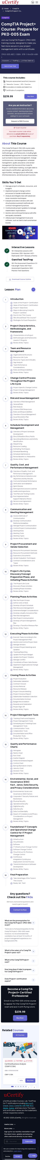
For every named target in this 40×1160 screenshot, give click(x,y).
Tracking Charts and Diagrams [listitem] (22, 718)
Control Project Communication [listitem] (23, 528)
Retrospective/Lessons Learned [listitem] (23, 489)
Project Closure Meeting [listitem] (20, 691)
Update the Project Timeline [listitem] (22, 657)
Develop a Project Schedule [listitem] (21, 605)
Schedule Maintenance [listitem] (20, 454)
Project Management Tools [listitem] (21, 721)
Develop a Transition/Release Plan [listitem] (24, 625)
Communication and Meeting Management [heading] (21, 511)
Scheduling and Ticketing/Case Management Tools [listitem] (23, 724)
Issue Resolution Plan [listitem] (19, 417)
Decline (7, 1156)
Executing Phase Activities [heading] (24, 633)
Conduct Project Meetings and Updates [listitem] (23, 648)
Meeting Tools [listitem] (17, 533)
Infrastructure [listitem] (16, 839)
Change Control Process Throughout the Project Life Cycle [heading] (23, 380)
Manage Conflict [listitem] (17, 660)
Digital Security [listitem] (17, 806)
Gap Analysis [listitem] (16, 362)
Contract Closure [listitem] (18, 684)
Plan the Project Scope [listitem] (20, 600)
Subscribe (29, 1141)
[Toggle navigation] (36, 2)
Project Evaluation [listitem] (18, 679)
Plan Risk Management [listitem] (20, 616)
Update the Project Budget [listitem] (21, 655)
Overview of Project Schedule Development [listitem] (22, 433)
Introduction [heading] (16, 299)
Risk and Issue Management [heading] (24, 398)
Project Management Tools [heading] (24, 714)
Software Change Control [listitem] (21, 849)
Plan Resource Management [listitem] (22, 608)
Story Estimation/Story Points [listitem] (22, 436)
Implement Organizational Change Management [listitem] (24, 666)
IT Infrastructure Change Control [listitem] (23, 847)
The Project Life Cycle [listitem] (19, 583)
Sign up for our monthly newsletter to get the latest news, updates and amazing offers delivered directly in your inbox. (19, 1134)
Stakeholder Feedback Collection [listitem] (23, 697)
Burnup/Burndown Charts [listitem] (21, 766)
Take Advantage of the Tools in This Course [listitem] (23, 879)
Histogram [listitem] (15, 750)
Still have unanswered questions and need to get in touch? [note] (20, 903)
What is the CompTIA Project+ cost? (17, 961)
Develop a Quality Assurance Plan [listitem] (23, 613)
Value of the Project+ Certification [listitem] (24, 305)
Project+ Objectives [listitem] (19, 308)
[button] (12, 1086)
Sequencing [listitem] (16, 444)
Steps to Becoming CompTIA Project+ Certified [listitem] (22, 311)
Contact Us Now (20, 910)
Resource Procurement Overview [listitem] (23, 550)
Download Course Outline (20, 279)
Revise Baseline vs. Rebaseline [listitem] (22, 457)
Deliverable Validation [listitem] (19, 681)
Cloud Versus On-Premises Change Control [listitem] (21, 853)
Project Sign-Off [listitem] (17, 707)
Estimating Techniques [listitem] (20, 449)
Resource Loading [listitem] (18, 446)
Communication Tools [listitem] (19, 728)
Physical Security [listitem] (17, 801)
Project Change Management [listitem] (22, 390)
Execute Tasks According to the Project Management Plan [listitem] (23, 638)
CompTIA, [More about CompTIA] (18, 1105)
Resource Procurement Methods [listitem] (23, 553)
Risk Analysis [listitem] (16, 407)
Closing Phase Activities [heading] (23, 675)
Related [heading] (13, 1030)
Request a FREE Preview (20, 121)
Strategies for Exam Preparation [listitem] (23, 320)
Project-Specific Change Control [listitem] (23, 387)
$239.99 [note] (20, 1011)
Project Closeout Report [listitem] (20, 694)
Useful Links (8, 1124)
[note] (5, 61)
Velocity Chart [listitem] (17, 768)
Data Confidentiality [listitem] (19, 811)
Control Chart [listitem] (16, 763)
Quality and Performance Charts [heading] (23, 745)
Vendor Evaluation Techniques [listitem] (22, 558)
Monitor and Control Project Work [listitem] (23, 642)
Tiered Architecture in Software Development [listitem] (23, 865)
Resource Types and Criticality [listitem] (23, 360)
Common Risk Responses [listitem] (21, 409)
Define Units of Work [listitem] (19, 603)
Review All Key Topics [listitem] (19, 343)
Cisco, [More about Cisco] (11, 1105)
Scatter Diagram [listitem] (17, 758)
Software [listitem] (15, 844)
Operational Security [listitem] (19, 804)
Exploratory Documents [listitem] (20, 555)
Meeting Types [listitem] (17, 536)
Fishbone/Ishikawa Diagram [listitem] (21, 761)
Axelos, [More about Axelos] (12, 1108)
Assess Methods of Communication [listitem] (18, 517)
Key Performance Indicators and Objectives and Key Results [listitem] (23, 477)
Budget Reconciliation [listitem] (19, 702)
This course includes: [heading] (14, 77)
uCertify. (18, 1118)
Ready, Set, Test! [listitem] (18, 883)
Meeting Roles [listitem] (17, 531)
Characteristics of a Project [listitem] (21, 335)
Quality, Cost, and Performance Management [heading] (24, 466)
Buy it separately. (23, 136)
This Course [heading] (14, 143)
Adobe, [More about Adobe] (6, 1108)
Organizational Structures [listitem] (21, 355)
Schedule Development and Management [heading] (24, 426)
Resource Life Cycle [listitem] (19, 357)
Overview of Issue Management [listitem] (23, 414)
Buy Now (31, 96)
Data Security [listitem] (16, 809)
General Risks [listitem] (16, 404)
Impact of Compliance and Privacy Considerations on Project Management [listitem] (23, 816)
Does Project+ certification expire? (16, 980)
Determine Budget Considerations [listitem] (24, 610)
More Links (8, 1128)
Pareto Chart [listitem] (16, 753)
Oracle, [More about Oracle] (6, 1105)
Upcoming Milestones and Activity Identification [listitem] (24, 440)
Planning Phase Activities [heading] (23, 596)
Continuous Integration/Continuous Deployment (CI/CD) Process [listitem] (22, 859)
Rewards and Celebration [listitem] (21, 704)
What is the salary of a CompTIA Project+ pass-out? (18, 951)
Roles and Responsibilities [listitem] (21, 370)
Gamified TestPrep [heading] (22, 259)
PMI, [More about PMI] (27, 1105)
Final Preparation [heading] (19, 874)
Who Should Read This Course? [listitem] (23, 318)
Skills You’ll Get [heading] (11, 182)
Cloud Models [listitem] (16, 842)
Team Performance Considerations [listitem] (18, 366)
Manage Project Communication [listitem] (23, 526)
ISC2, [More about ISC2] (32, 1105)
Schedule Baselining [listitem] (19, 451)
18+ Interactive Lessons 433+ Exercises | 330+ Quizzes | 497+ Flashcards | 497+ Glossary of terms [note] (24, 253)
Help (33, 1156)
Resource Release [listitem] (18, 689)
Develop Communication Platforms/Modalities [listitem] (20, 522)
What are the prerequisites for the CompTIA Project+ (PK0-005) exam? (18, 922)
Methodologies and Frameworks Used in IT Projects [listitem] (23, 339)
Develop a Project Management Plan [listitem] (23, 622)
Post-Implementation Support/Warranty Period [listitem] (20, 497)
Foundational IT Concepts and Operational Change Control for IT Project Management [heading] (23, 831)
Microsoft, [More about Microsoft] (29, 1103)
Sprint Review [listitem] (16, 486)
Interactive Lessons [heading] (23, 247)
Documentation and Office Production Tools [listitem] (21, 734)
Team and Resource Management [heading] (20, 350)
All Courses (20, 1035)
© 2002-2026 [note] (20, 1118)
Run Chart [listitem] (15, 755)
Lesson (12, 289)
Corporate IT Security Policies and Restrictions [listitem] (24, 797)
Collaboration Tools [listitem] (19, 731)
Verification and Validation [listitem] (21, 484)
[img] (20, 1050)
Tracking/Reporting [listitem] (18, 652)
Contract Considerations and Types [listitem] (22, 562)
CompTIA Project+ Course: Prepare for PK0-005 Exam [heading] (19, 29)
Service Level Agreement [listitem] (20, 501)
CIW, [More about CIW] (24, 1105)
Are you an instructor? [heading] (20, 105)
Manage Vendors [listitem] (18, 645)
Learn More (17, 1151)
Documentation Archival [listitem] (20, 699)
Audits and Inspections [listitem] (20, 491)
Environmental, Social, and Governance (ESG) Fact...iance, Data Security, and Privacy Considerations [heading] (24, 783)
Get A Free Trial (10, 66)
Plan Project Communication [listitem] (22, 618)
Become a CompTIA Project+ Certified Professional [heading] (20, 992)
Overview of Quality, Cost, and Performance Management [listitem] (22, 472)
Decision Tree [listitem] (16, 771)
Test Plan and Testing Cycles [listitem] (22, 494)
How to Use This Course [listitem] (20, 315)
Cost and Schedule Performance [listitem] (23, 481)
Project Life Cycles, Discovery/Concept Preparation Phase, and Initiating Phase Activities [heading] (24, 575)
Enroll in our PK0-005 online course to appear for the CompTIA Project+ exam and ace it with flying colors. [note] (20, 1003)
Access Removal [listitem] (17, 686)
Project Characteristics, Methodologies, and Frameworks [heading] (23, 328)
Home (5, 8)
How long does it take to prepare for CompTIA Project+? (18, 970)
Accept (17, 1156)
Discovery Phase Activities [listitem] (21, 586)
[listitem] (11, 11)
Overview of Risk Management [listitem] (22, 402)
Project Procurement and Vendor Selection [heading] (23, 545)
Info (21, 1080)
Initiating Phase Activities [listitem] (20, 589)
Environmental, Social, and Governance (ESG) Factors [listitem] (21, 792)
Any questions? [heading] (20, 895)
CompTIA (15, 9)
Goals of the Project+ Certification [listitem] (24, 303)
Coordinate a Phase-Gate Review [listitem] (23, 662)
